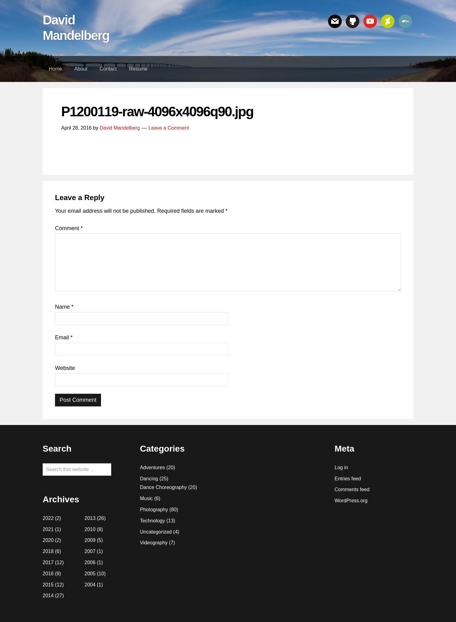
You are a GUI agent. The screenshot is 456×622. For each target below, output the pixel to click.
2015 (48, 584)
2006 (90, 562)
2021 (48, 529)
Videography (154, 542)
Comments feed (352, 489)
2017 (48, 562)
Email (64, 337)
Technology (152, 520)
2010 (90, 529)
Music (146, 498)
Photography (154, 509)
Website (65, 368)
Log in (341, 467)
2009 (90, 540)
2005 (90, 573)
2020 (48, 540)
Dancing (149, 478)
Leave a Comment (169, 128)
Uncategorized (156, 531)
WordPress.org (351, 500)
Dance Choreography (163, 487)
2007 (90, 551)
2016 (48, 573)
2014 (48, 595)
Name (64, 307)
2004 (90, 584)
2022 (48, 518)
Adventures (152, 467)
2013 (90, 518)
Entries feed (348, 478)
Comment (69, 228)
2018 (48, 551)
